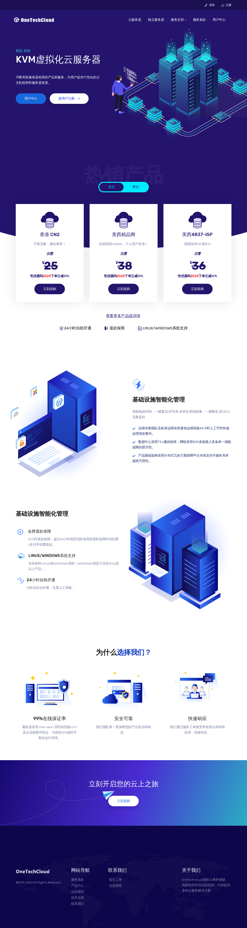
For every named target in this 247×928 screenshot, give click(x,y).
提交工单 (115, 880)
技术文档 (77, 898)
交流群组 (115, 886)
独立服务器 (156, 20)
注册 (226, 5)
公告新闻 (77, 892)
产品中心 (77, 886)
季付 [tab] (135, 187)
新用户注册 (69, 98)
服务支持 (178, 20)
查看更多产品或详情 (123, 316)
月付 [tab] (111, 187)
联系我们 (77, 904)
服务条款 (199, 20)
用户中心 (219, 20)
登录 (210, 5)
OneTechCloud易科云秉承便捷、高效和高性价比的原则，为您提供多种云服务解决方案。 (206, 885)
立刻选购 (49, 289)
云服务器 (134, 20)
